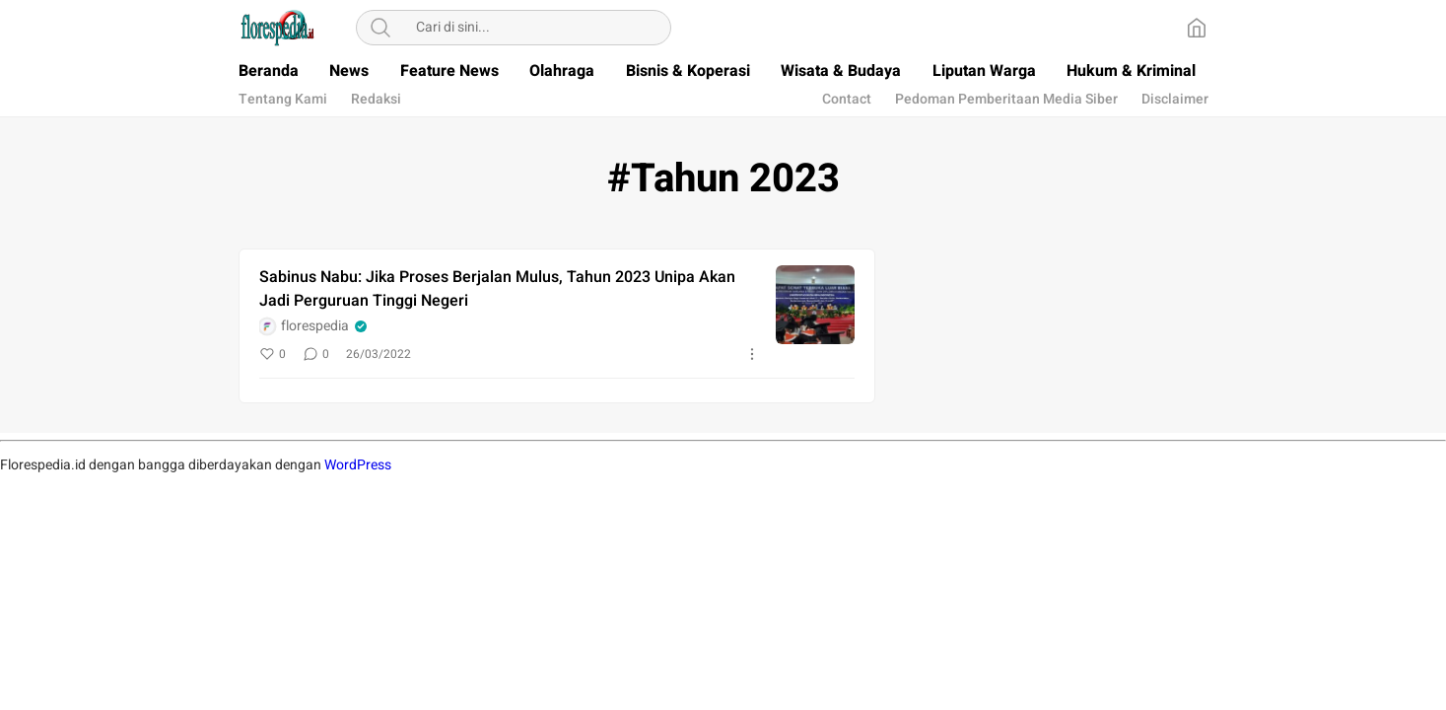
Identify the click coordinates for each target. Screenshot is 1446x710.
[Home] (1196, 27)
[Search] (380, 27)
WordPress (357, 465)
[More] (752, 354)
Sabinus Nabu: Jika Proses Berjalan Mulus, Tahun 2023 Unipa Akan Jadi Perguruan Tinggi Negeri (497, 289)
